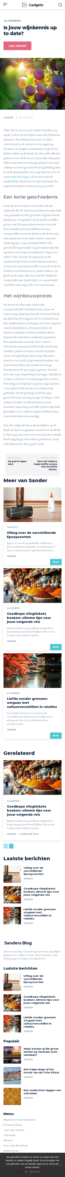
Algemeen (12, 20)
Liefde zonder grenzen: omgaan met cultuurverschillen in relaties (40, 914)
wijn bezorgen (20, 177)
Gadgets (12, 527)
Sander (8, 117)
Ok (26, 1171)
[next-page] (11, 846)
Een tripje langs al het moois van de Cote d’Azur (41, 1071)
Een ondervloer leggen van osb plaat (42, 1092)
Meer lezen (34, 1171)
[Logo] (32, 5)
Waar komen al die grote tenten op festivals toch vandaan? (41, 1051)
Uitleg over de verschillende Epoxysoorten (34, 871)
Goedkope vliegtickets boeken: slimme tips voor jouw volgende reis (29, 618)
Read (56, 562)
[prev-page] (5, 846)
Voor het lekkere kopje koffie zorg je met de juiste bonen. (45, 465)
